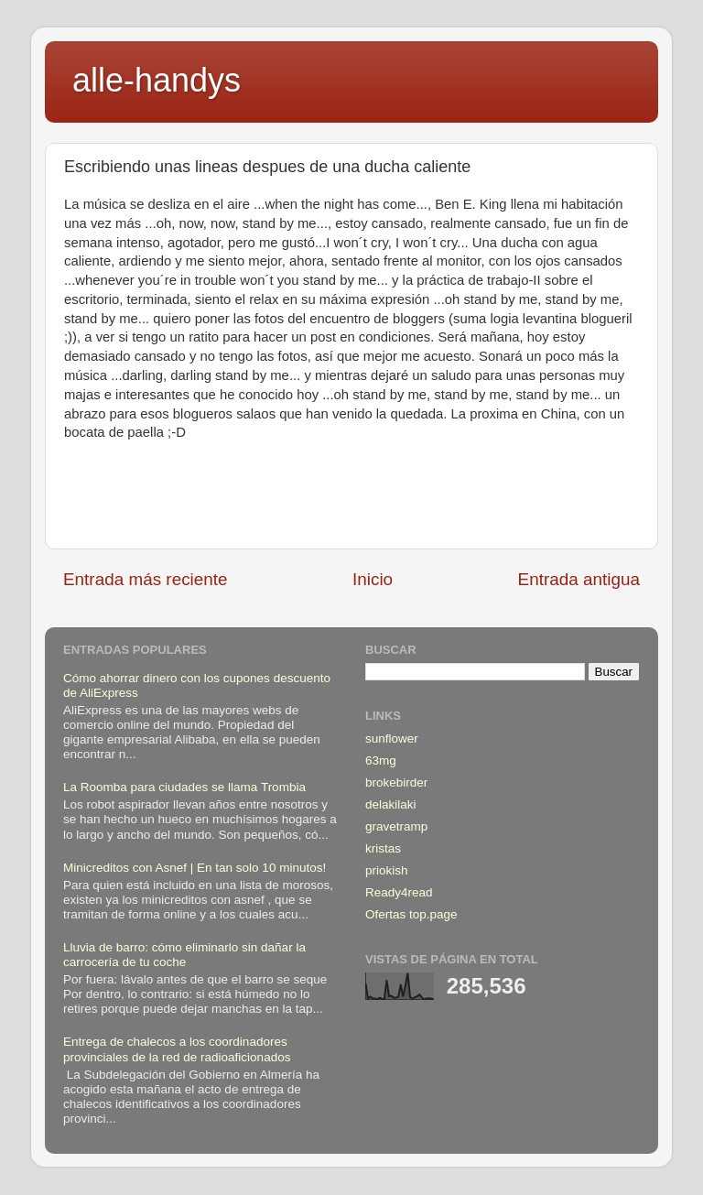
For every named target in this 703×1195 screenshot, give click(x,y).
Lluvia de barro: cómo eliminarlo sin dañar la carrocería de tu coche (184, 954)
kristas (383, 848)
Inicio (372, 579)
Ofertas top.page (411, 914)
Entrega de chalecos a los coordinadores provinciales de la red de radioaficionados (176, 1049)
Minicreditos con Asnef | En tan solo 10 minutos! (194, 868)
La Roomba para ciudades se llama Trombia (184, 787)
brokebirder (396, 782)
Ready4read (399, 892)
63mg (380, 760)
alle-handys (156, 80)
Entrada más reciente (145, 579)
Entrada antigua (579, 579)
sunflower (391, 738)
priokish (386, 870)
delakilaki (390, 804)
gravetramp (396, 826)
